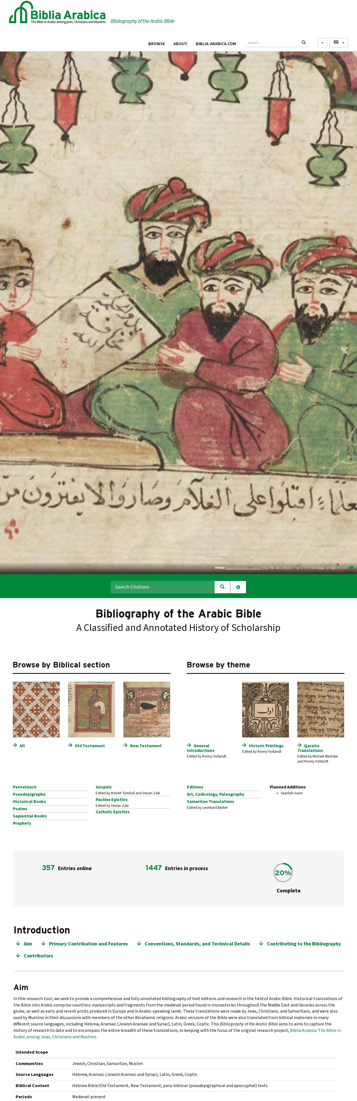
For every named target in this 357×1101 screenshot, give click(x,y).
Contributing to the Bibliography (304, 943)
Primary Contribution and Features (88, 943)
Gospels (104, 787)
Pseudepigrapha (29, 794)
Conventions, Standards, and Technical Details (197, 943)
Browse (156, 44)
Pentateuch (25, 787)
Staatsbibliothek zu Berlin (243, 567)
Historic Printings (266, 746)
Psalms (20, 809)
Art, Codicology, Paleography (215, 794)
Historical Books (29, 801)
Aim (28, 943)
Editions (195, 787)
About (180, 44)
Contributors (38, 955)
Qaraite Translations (310, 748)
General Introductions (200, 748)
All (22, 746)
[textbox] (271, 42)
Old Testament (90, 746)
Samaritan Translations (210, 801)
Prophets (22, 823)
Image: (220, 567)
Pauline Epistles (112, 800)
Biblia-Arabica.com (216, 44)
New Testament (146, 746)
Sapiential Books (30, 816)
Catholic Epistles (113, 812)
